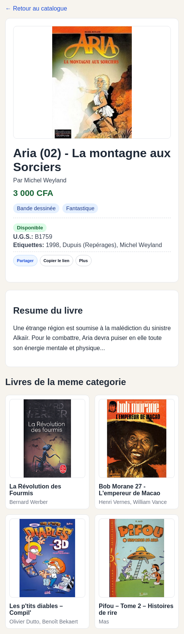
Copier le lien (56, 260)
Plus (83, 260)
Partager (25, 260)
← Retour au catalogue (36, 8)
